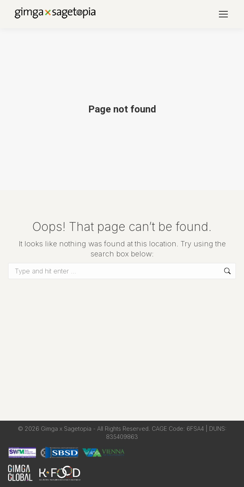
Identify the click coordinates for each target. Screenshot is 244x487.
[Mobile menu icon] (223, 14)
